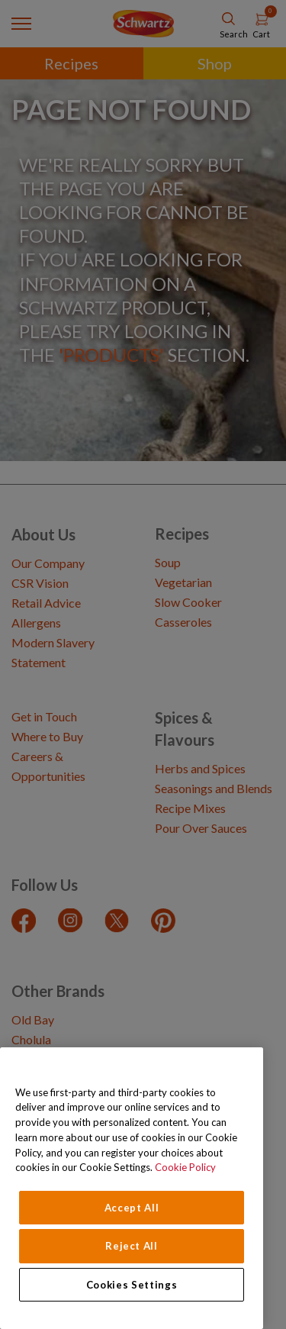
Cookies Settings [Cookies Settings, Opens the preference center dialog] (132, 1285)
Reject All (131, 1246)
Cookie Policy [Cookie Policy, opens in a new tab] (185, 1167)
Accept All (131, 1208)
